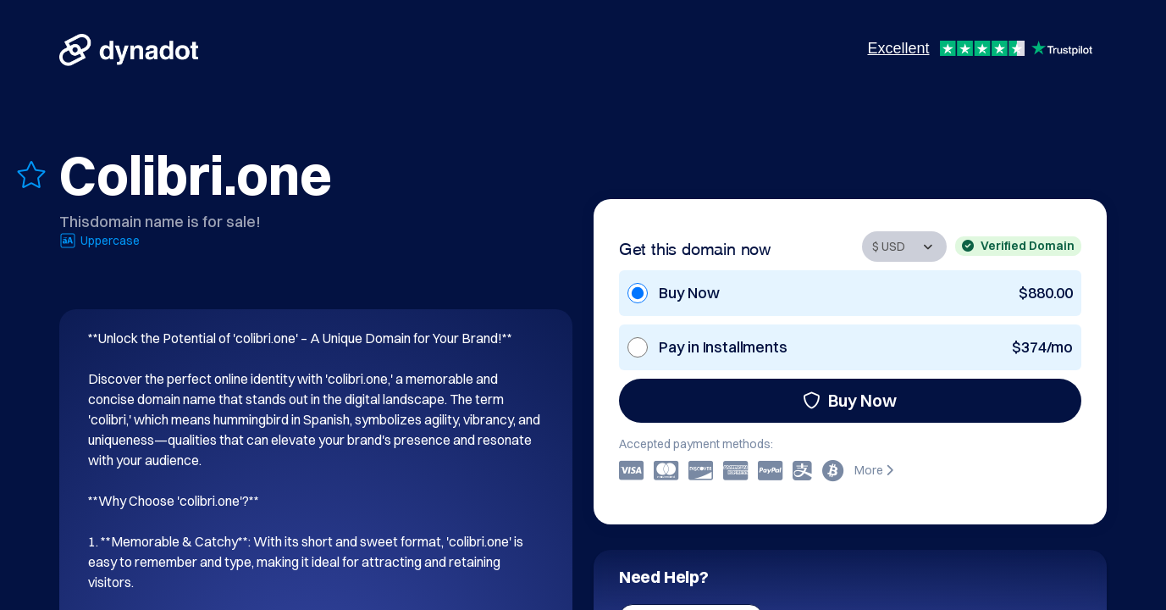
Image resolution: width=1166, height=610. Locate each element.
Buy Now (850, 400)
